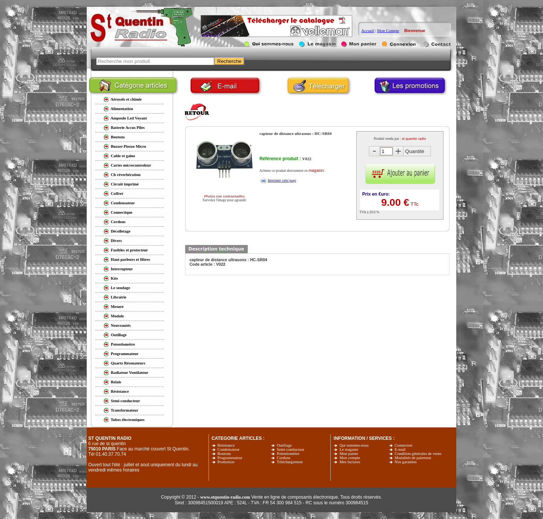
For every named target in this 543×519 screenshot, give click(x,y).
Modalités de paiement (413, 458)
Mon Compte (388, 30)
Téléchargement (289, 462)
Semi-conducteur (290, 449)
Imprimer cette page (282, 180)
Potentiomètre (288, 454)
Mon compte (349, 458)
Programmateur (230, 458)
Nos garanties (406, 462)
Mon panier (348, 454)
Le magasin (348, 449)
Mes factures (349, 462)
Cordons (283, 458)
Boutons (224, 454)
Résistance (226, 445)
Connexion (404, 445)
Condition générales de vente (418, 454)
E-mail (400, 449)
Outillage (284, 445)
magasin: (316, 170)
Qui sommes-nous (353, 445)
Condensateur (229, 449)
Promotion (226, 462)
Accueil (367, 30)
